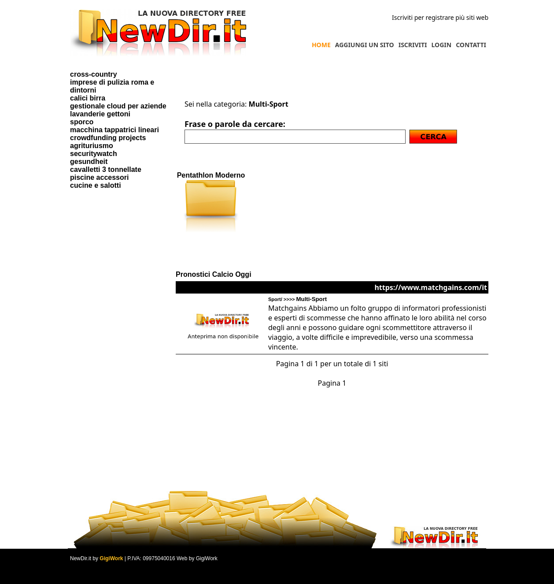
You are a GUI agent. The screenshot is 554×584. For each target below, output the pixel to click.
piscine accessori (99, 177)
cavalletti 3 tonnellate (105, 169)
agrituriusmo (91, 145)
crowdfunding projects (108, 137)
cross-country (93, 74)
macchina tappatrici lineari (114, 130)
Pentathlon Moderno (211, 175)
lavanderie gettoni (100, 114)
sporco (81, 122)
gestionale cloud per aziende (118, 106)
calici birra (87, 98)
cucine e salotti (95, 185)
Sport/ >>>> (297, 299)
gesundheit (88, 161)
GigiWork (111, 558)
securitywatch (93, 153)
